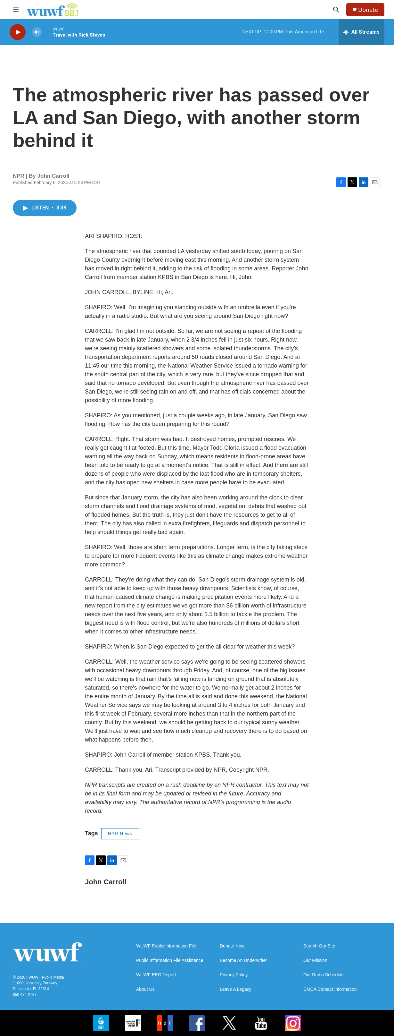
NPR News (120, 833)
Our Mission (315, 960)
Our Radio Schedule (323, 974)
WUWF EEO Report (156, 974)
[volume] (36, 32)
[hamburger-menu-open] (16, 9)
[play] (17, 32)
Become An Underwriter (243, 960)
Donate (368, 9)
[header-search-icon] (336, 10)
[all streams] (361, 32)
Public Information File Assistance (169, 960)
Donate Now (232, 946)
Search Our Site (319, 946)
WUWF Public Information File (166, 946)
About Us (145, 989)
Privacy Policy (234, 974)
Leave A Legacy (235, 989)
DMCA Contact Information (330, 989)
